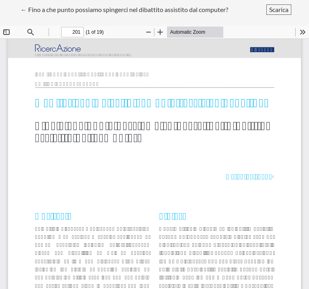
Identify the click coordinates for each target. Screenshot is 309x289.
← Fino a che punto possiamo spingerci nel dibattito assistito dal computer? (124, 8)
